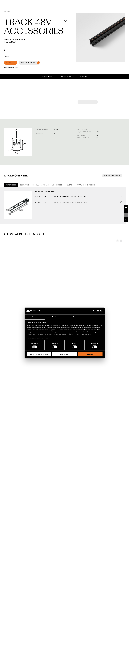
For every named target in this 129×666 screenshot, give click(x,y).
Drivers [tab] (69, 185)
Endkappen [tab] (24, 185)
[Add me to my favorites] (65, 21)
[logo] (5, 5)
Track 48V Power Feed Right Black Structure (70, 202)
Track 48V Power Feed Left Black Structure (70, 196)
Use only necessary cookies (39, 354)
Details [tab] (54, 317)
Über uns (100, 1)
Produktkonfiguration (66, 76)
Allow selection (64, 354)
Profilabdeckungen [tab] (40, 185)
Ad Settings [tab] (74, 317)
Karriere (92, 1)
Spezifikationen (47, 76)
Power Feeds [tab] (11, 185)
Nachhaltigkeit (84, 1)
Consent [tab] (34, 317)
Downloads (83, 76)
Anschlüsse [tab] (57, 185)
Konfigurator (63, 1)
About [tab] (94, 317)
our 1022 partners (38, 325)
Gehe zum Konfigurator (87, 102)
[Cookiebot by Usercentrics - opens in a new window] (95, 311)
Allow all (90, 354)
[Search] (119, 4)
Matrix (6, 56)
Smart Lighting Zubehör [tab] (85, 185)
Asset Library (73, 1)
